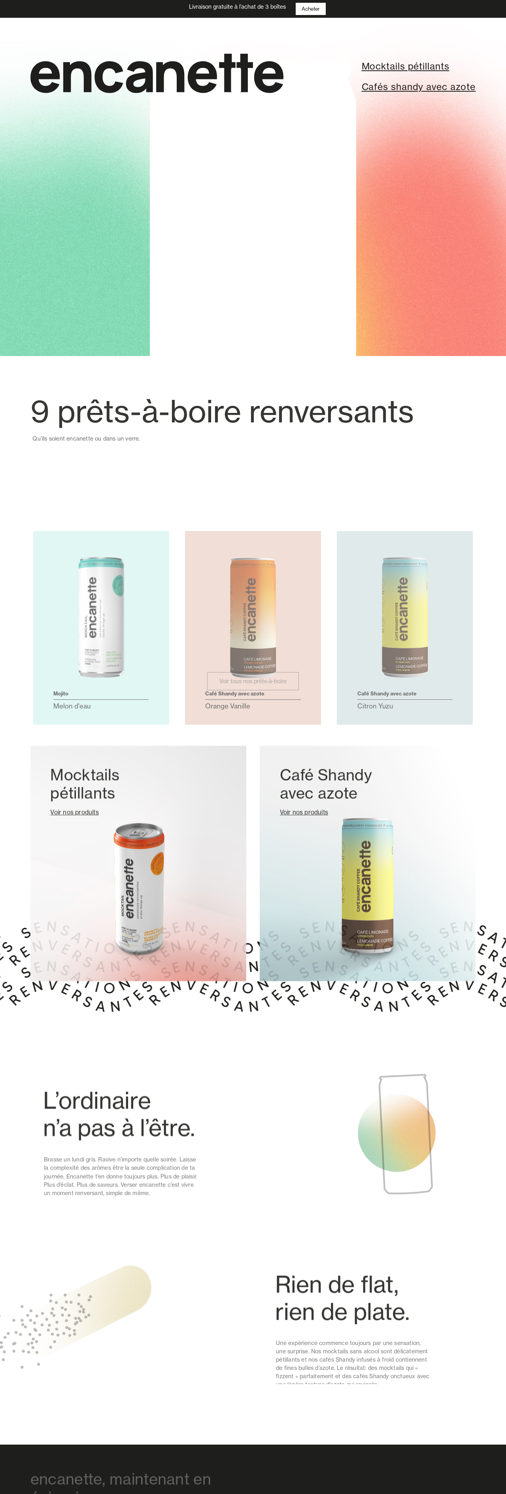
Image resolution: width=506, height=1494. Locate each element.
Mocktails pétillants (405, 66)
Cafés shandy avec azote (419, 86)
